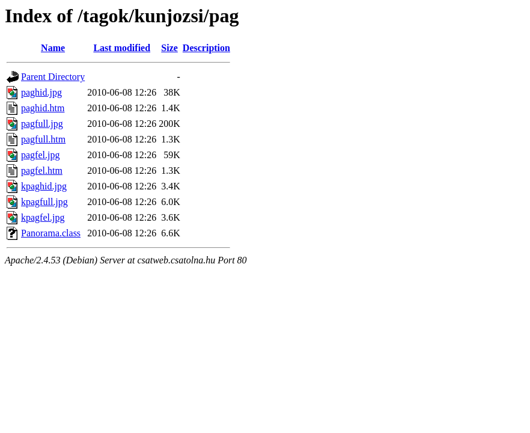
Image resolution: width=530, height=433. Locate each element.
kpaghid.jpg (44, 186)
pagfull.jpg (42, 123)
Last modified (121, 48)
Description (206, 48)
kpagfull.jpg (44, 202)
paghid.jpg (41, 92)
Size (169, 48)
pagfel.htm (41, 170)
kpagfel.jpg (42, 217)
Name (53, 48)
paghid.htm (42, 108)
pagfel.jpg (40, 155)
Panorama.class (51, 233)
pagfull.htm (43, 139)
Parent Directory (53, 77)
